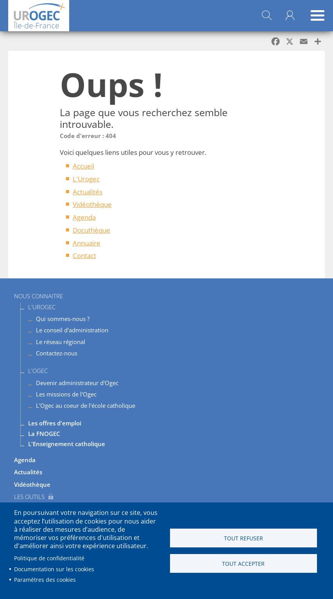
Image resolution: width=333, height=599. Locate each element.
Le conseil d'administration (72, 330)
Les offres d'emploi (54, 423)
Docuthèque (91, 230)
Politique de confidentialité (49, 558)
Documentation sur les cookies (54, 569)
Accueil (83, 165)
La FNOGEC (44, 434)
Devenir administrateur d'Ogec (77, 383)
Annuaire (86, 243)
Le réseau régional (60, 342)
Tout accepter (243, 563)
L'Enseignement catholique (66, 444)
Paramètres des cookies (45, 579)
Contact (84, 255)
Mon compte (290, 15)
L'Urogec (86, 178)
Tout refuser (243, 538)
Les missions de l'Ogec (66, 394)
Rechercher (266, 15)
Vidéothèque (92, 204)
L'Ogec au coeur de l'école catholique (85, 405)
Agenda (84, 217)
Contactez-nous (56, 353)
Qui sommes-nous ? (63, 319)
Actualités (87, 191)
